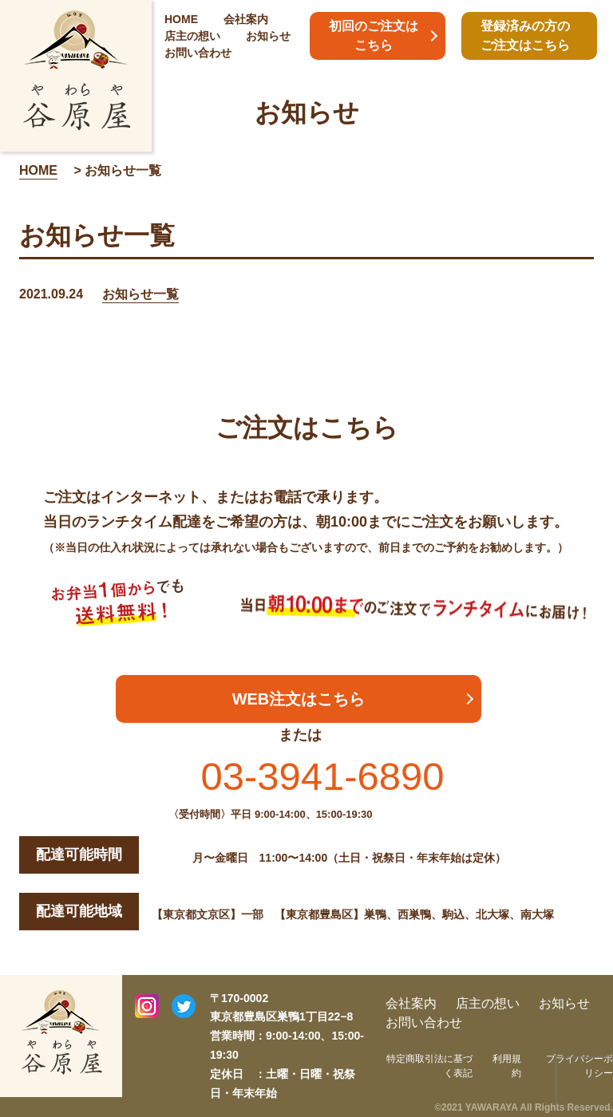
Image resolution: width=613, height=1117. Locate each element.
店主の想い (192, 36)
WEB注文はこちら (299, 699)
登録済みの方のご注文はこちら (525, 35)
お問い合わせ (197, 52)
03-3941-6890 (322, 776)
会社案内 (245, 19)
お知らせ (268, 36)
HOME (181, 19)
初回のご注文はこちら (373, 35)
